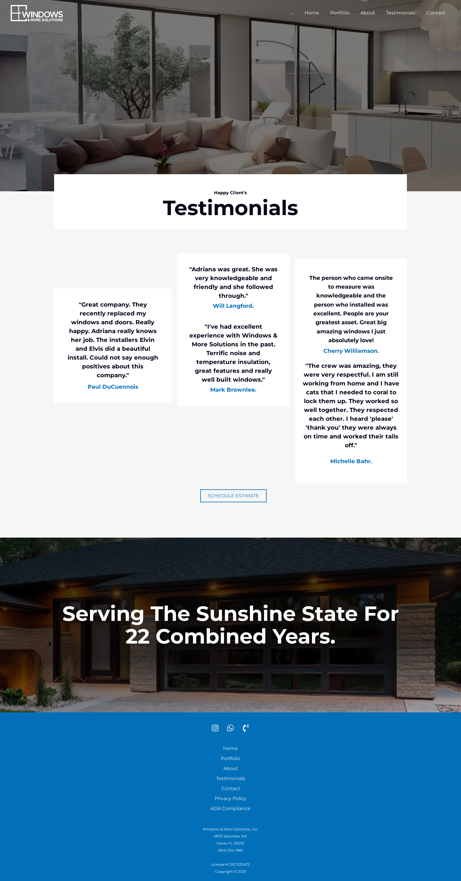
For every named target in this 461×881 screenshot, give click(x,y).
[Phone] (246, 728)
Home (318, 13)
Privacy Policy (230, 798)
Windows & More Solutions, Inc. (230, 829)
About (371, 13)
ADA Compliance (230, 808)
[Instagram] (215, 728)
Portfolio (345, 13)
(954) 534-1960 (230, 850)
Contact (436, 13)
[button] (233, 495)
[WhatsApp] (230, 728)
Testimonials (402, 13)
